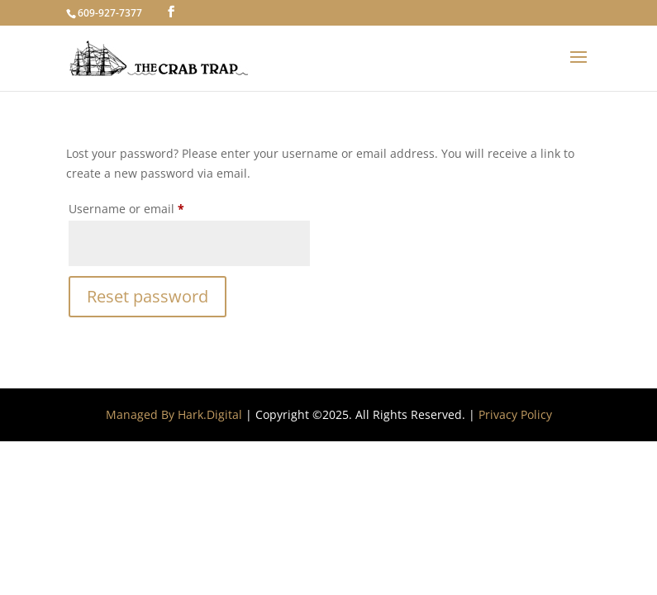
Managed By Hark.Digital (174, 414)
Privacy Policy (515, 414)
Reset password (147, 296)
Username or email (152, 207)
